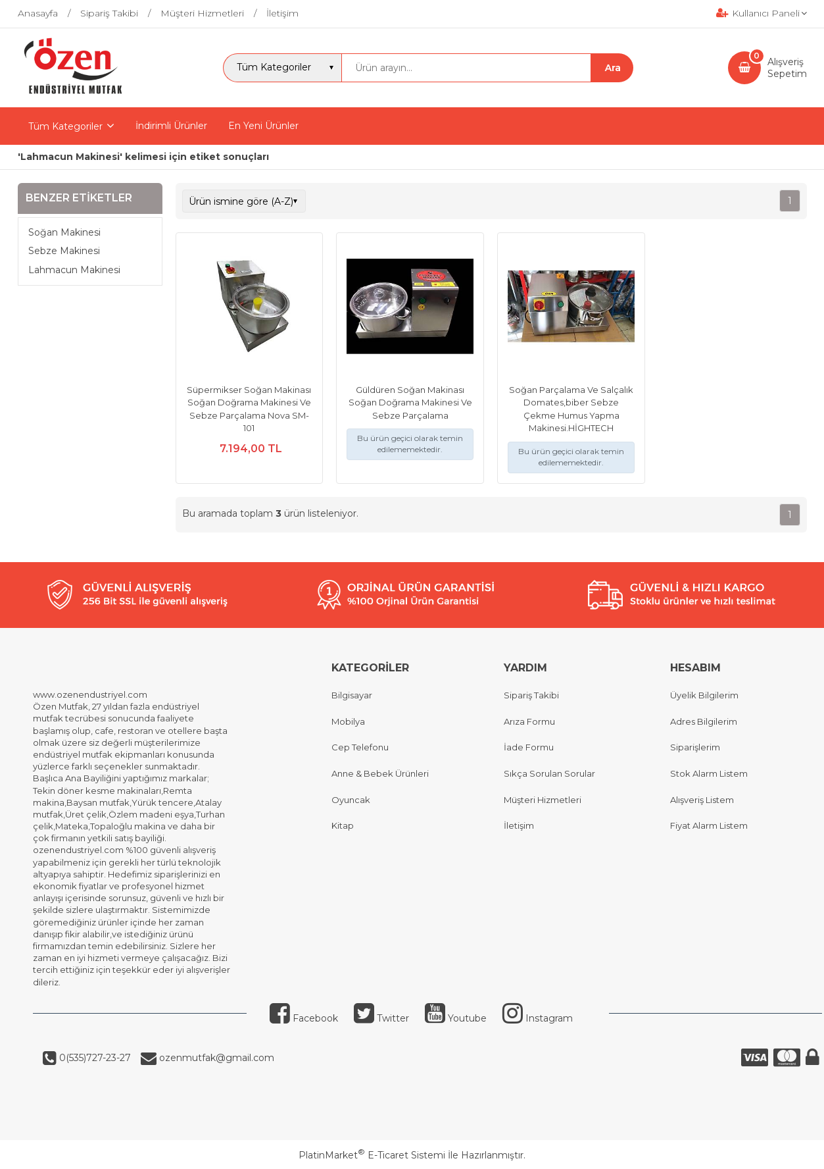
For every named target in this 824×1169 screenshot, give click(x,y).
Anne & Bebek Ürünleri (380, 773)
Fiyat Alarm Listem (709, 825)
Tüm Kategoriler (65, 126)
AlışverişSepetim (787, 68)
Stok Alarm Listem (709, 773)
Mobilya (348, 721)
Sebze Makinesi (64, 251)
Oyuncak (350, 799)
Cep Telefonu (360, 747)
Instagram (537, 1018)
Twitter (381, 1018)
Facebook (304, 1018)
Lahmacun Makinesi (74, 270)
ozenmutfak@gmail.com (215, 1058)
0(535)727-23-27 (94, 1058)
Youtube (456, 1018)
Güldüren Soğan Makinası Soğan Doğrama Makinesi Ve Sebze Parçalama (410, 402)
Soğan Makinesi (64, 232)
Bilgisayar (351, 695)
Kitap (342, 825)
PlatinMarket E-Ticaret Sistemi (372, 1155)
